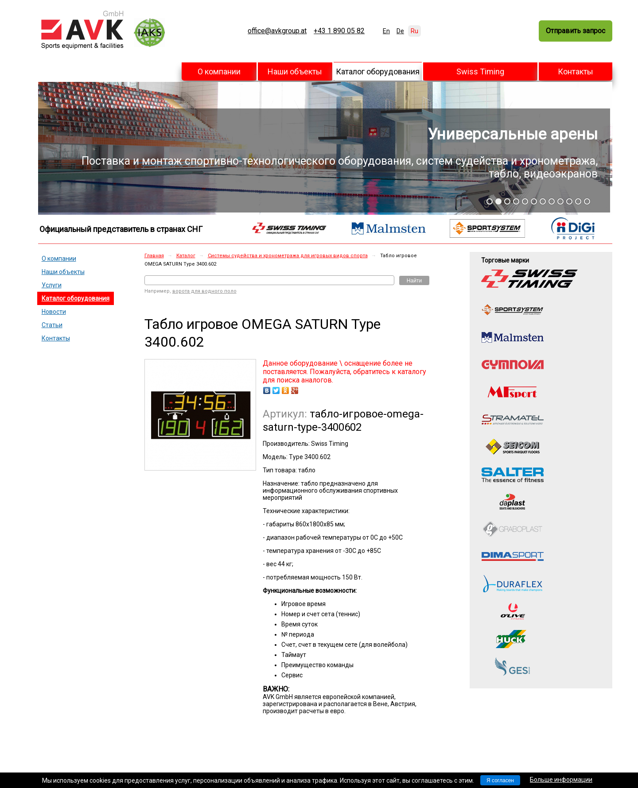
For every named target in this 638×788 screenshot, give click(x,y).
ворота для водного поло (204, 291)
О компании (219, 71)
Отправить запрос (575, 31)
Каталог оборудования (378, 71)
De (400, 31)
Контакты (575, 71)
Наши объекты (295, 71)
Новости (54, 311)
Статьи (52, 324)
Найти (414, 281)
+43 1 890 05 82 (339, 31)
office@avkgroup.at (277, 31)
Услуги (52, 285)
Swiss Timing (480, 71)
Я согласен (500, 780)
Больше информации (561, 779)
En (386, 31)
